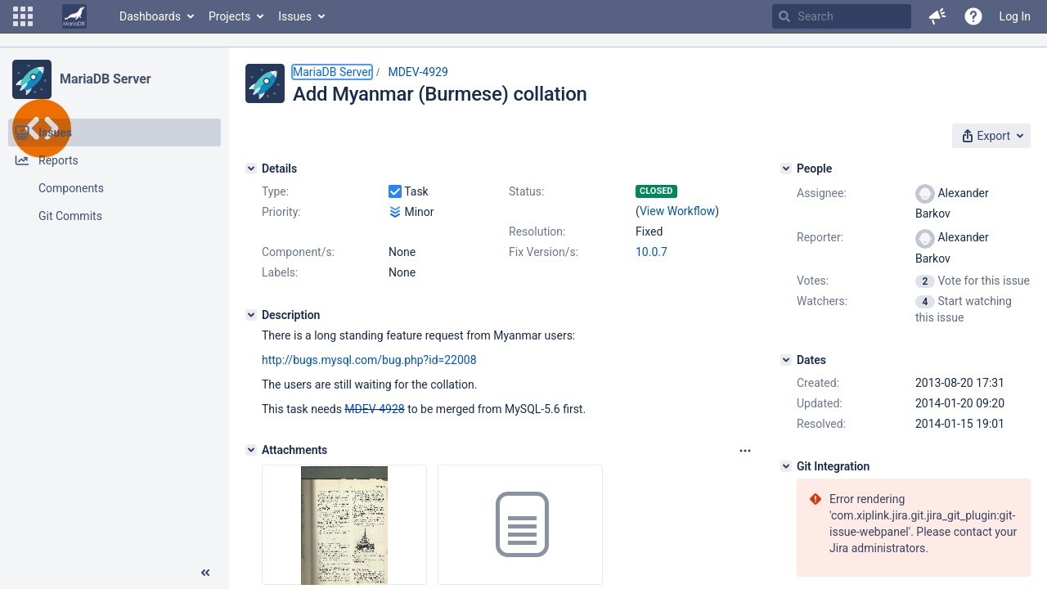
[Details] (251, 168)
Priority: (281, 211)
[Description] (251, 315)
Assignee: (822, 193)
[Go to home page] (74, 16)
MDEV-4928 (374, 409)
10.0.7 (651, 252)
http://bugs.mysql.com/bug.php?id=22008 (369, 359)
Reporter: (820, 237)
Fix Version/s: (543, 252)
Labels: (280, 272)
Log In (1015, 16)
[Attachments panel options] (745, 451)
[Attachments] (251, 450)
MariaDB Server (105, 79)
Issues (295, 16)
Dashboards (150, 16)
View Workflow (677, 211)
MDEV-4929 (417, 72)
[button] (23, 16)
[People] (786, 168)
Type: (275, 191)
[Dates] (786, 360)
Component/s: (298, 252)
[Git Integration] (786, 466)
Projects (229, 16)
